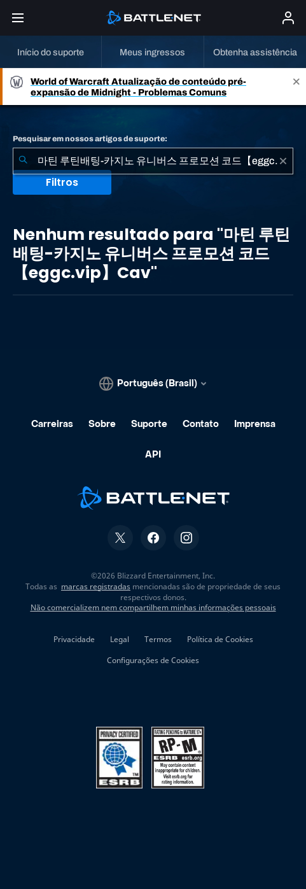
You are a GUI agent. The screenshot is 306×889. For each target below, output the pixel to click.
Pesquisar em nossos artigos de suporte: (90, 138)
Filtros (62, 182)
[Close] (296, 86)
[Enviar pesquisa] (23, 161)
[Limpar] (283, 161)
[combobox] (153, 161)
